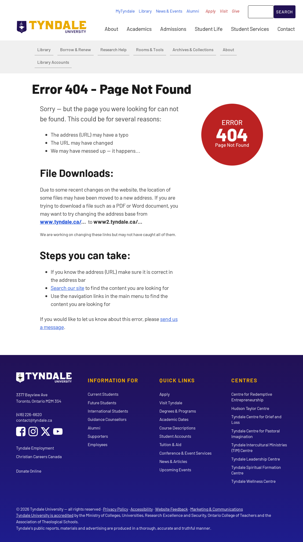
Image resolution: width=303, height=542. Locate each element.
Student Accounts (175, 436)
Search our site (67, 288)
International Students (108, 410)
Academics (139, 28)
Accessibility (141, 508)
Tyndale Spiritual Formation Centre (256, 470)
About (111, 28)
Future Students (102, 402)
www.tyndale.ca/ (60, 221)
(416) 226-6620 (29, 414)
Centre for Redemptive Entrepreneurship (251, 396)
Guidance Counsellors (107, 419)
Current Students (103, 394)
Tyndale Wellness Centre (253, 481)
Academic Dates (173, 419)
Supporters (98, 436)
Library (145, 10)
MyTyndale (125, 10)
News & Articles (173, 461)
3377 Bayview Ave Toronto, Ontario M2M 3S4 (38, 397)
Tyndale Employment (35, 447)
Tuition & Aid (170, 444)
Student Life (208, 28)
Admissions (173, 28)
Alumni (193, 10)
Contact (286, 28)
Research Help (113, 49)
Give (235, 10)
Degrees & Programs (177, 410)
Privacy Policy (115, 508)
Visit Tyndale (170, 402)
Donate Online (28, 470)
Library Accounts (53, 62)
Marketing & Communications (216, 508)
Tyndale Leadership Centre (255, 458)
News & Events (169, 10)
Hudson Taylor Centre (250, 408)
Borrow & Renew (75, 49)
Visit (224, 10)
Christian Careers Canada (39, 456)
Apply (211, 10)
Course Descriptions (177, 427)
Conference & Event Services (185, 452)
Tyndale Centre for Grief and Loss (256, 419)
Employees (97, 444)
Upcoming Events (175, 469)
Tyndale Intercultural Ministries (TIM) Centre (259, 447)
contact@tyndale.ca (34, 420)
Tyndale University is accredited (45, 515)
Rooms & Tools (149, 49)
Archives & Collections (193, 49)
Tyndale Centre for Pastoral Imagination (255, 433)
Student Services (250, 28)
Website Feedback (171, 508)
